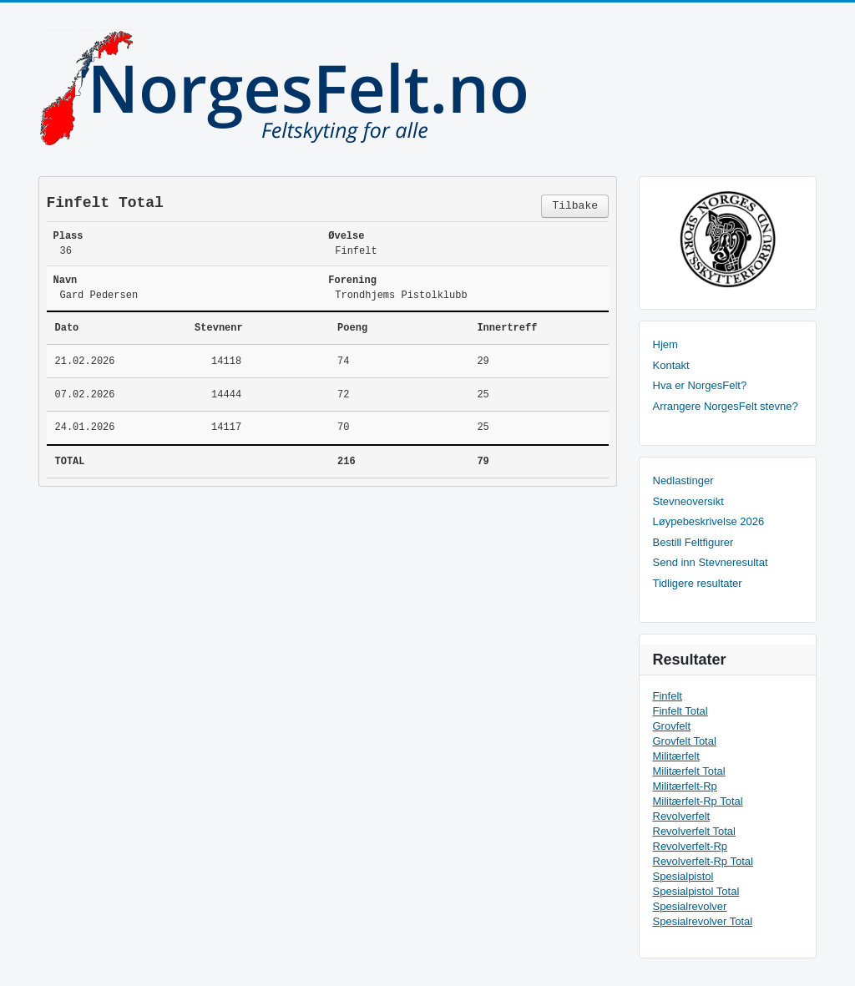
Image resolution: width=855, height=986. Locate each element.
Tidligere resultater (697, 583)
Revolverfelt (682, 816)
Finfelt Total (680, 711)
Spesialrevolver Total (703, 921)
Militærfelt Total (689, 771)
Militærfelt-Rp (685, 786)
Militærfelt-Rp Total (698, 801)
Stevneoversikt (688, 501)
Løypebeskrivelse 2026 (709, 521)
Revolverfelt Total (694, 831)
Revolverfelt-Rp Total (703, 861)
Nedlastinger (683, 480)
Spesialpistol (683, 876)
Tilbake (575, 206)
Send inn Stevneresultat (710, 562)
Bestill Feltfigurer (693, 542)
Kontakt (671, 365)
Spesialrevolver (690, 906)
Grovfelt (672, 726)
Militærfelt (676, 756)
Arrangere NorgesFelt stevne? (725, 406)
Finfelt (667, 696)
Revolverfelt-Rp (690, 846)
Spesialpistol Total (696, 891)
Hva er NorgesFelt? (700, 385)
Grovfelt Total (684, 741)
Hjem (665, 344)
